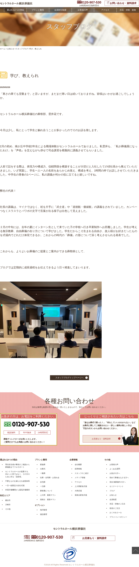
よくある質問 (115, 469)
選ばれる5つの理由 (15, 10)
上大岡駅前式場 (81, 486)
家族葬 (42, 465)
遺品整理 (43, 514)
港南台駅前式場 (81, 495)
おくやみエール (116, 513)
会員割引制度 (60, 10)
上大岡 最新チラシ (48, 495)
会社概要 (78, 465)
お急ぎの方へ (115, 473)
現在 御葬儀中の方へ (118, 482)
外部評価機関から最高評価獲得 (17, 490)
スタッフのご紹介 (82, 473)
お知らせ (10, 49)
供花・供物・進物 (128, 10)
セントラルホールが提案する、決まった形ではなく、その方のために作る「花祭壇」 (17, 474)
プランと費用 (38, 10)
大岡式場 (78, 491)
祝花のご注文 (115, 508)
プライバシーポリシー (118, 517)
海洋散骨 (43, 510)
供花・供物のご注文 (117, 504)
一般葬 (42, 473)
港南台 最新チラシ (48, 499)
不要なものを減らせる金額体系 (17, 481)
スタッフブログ (22, 49)
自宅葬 (42, 482)
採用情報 (78, 469)
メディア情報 (80, 478)
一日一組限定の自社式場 (14, 486)
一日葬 (42, 486)
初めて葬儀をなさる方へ (119, 478)
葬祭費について (46, 491)
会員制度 (113, 499)
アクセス (105, 10)
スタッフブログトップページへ (69, 377)
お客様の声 (83, 10)
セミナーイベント (117, 486)
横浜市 (7, 500)
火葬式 (42, 469)
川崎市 (7, 505)
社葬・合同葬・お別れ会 (49, 478)
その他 (7, 509)
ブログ (112, 491)
